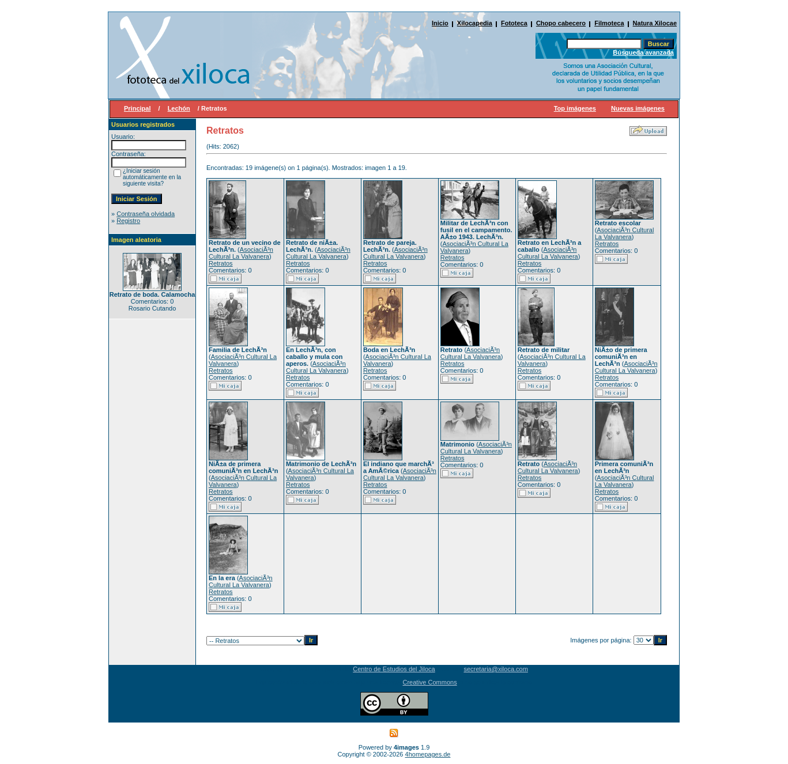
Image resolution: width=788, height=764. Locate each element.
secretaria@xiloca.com (495, 668)
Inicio (440, 23)
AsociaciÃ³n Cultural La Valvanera (241, 253)
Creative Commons (430, 682)
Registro (128, 220)
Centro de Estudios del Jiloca (394, 668)
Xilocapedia (474, 23)
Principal (137, 108)
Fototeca (514, 23)
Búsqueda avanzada (643, 52)
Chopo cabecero (561, 23)
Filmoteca (609, 23)
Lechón (179, 108)
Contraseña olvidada (145, 213)
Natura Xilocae (655, 23)
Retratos (221, 263)
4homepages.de (428, 754)
